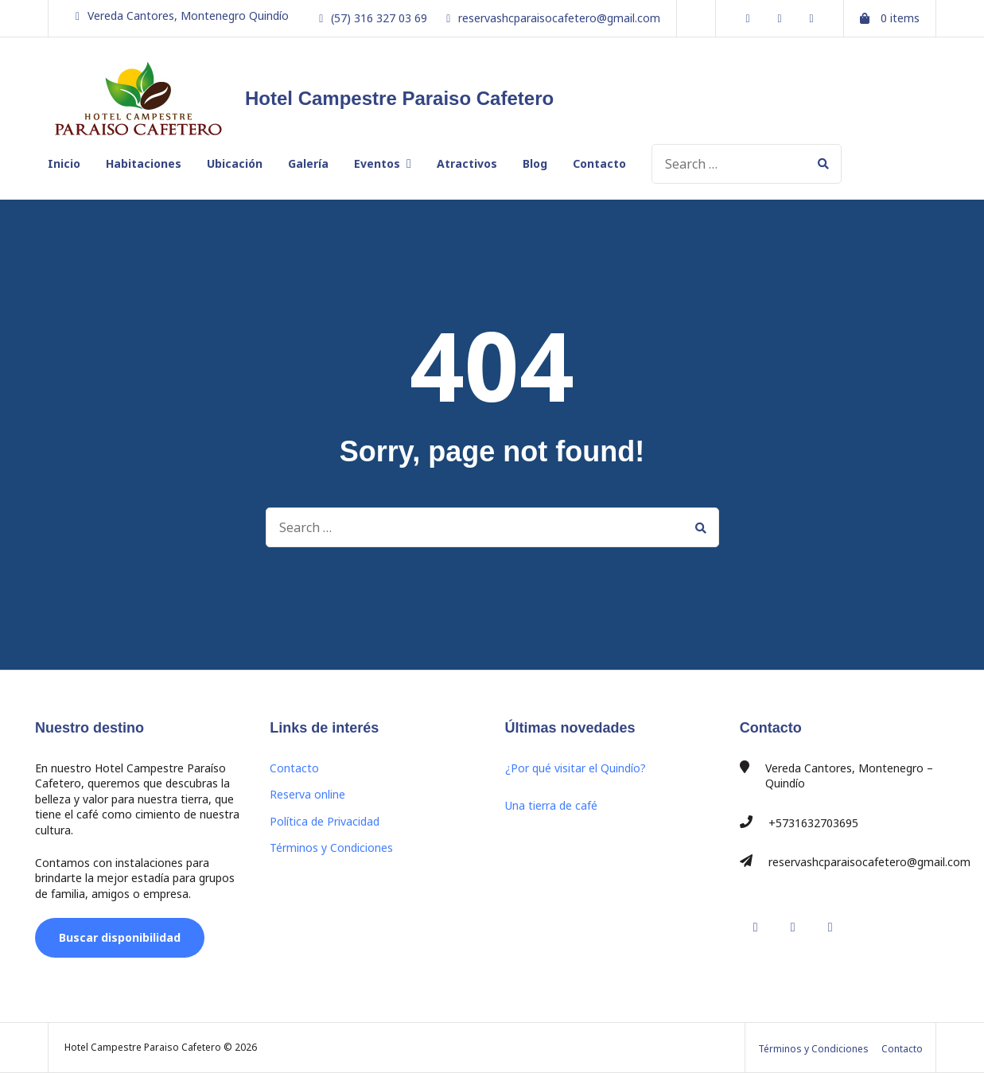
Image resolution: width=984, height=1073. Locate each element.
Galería (308, 163)
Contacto (599, 163)
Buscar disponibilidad (120, 937)
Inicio (64, 163)
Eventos (377, 163)
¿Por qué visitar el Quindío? (575, 768)
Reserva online (307, 794)
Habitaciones (143, 163)
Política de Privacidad (324, 821)
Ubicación (235, 163)
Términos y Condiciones (331, 847)
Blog (535, 163)
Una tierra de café (551, 805)
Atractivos (467, 163)
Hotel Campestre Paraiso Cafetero (399, 98)
